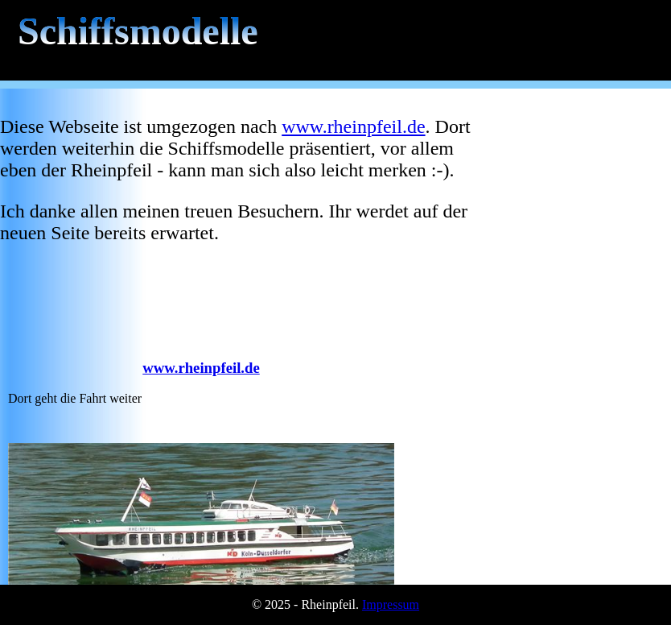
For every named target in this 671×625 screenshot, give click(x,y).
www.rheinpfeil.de (353, 126)
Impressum (390, 604)
